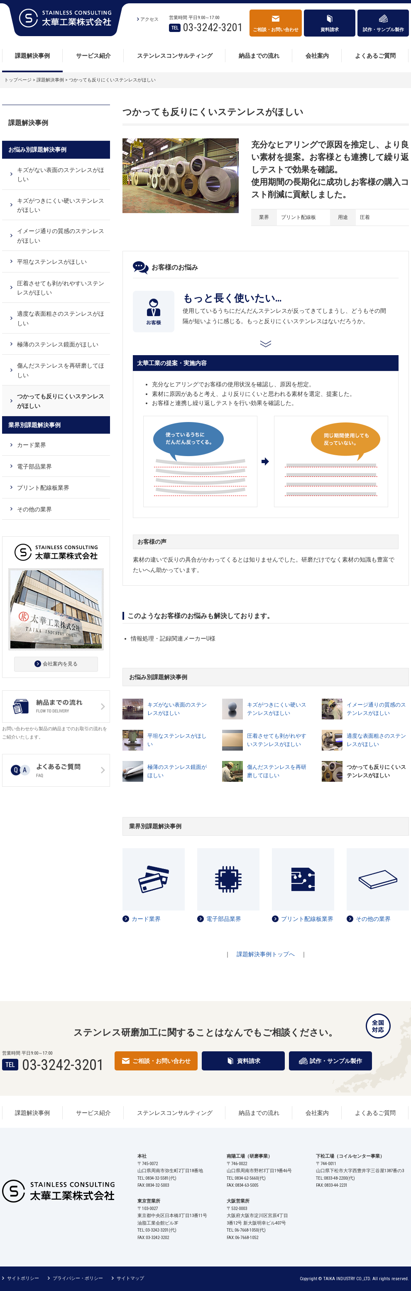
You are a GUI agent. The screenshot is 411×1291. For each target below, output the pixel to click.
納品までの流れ (259, 55)
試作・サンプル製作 (383, 29)
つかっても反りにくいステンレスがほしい (60, 401)
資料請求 (329, 29)
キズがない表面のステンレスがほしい (177, 709)
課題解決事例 (32, 55)
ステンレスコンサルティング (175, 55)
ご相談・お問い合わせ (275, 29)
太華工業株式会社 (65, 19)
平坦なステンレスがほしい (177, 740)
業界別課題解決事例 (34, 425)
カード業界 (146, 918)
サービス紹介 (93, 55)
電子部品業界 (223, 918)
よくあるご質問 (375, 55)
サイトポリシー (23, 1278)
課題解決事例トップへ (266, 954)
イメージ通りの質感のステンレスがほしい (376, 709)
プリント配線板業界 (307, 918)
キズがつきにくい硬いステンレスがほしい (276, 709)
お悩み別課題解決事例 (37, 149)
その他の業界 (373, 918)
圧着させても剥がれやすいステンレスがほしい (276, 740)
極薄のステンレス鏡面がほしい (177, 771)
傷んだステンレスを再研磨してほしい (276, 771)
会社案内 (317, 55)
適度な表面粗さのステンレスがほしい (376, 740)
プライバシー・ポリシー (78, 1278)
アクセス (149, 19)
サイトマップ (130, 1278)
